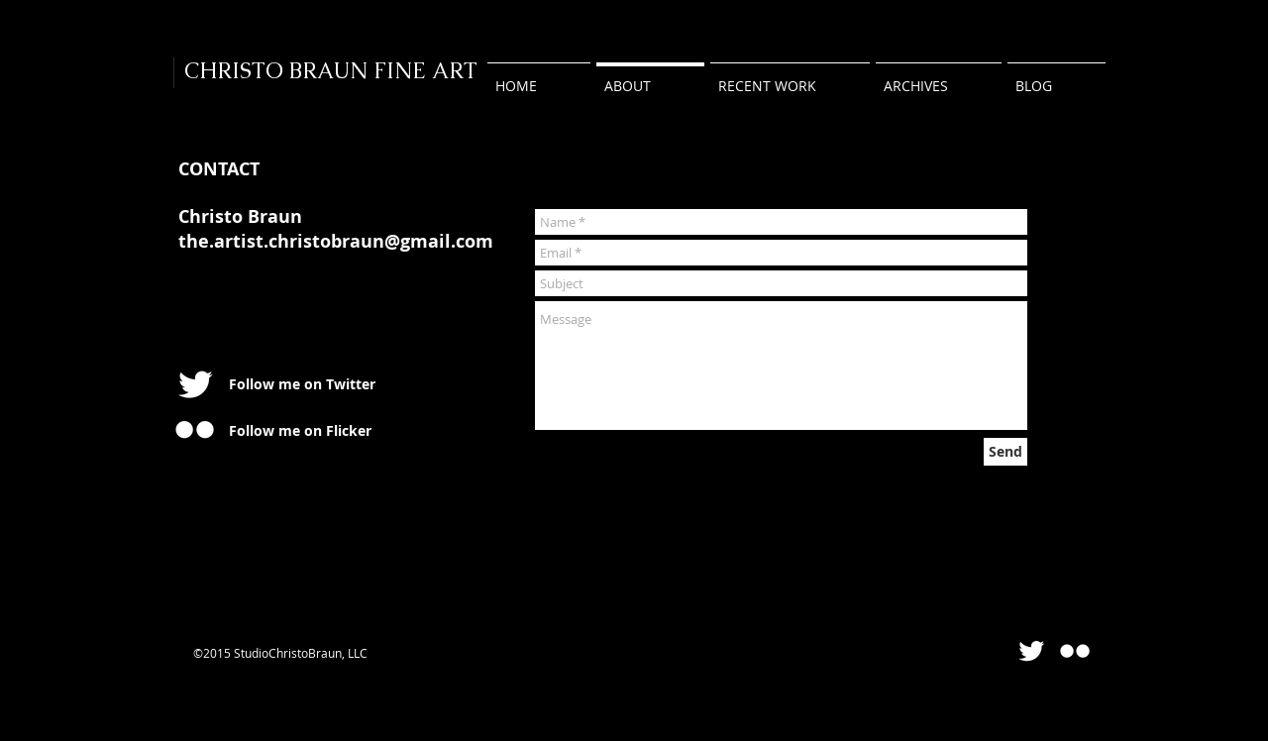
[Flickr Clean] (1075, 651)
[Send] (1005, 452)
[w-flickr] (194, 429)
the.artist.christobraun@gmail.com (335, 241)
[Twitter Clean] (195, 384)
